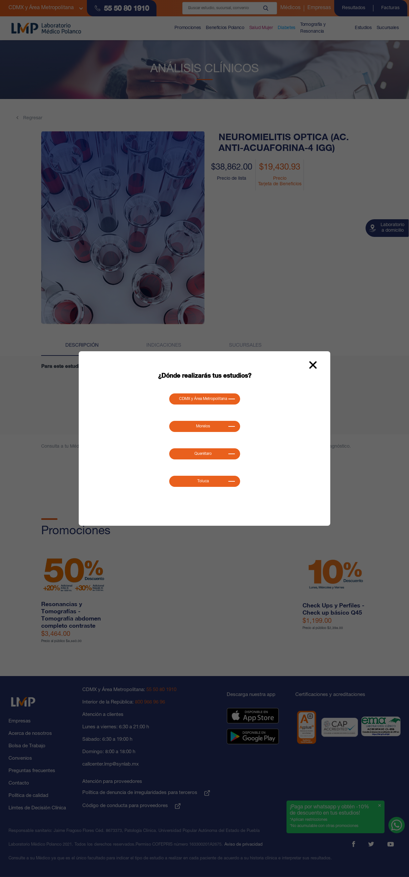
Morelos (203, 426)
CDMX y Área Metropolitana (203, 399)
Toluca (203, 481)
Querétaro (203, 454)
